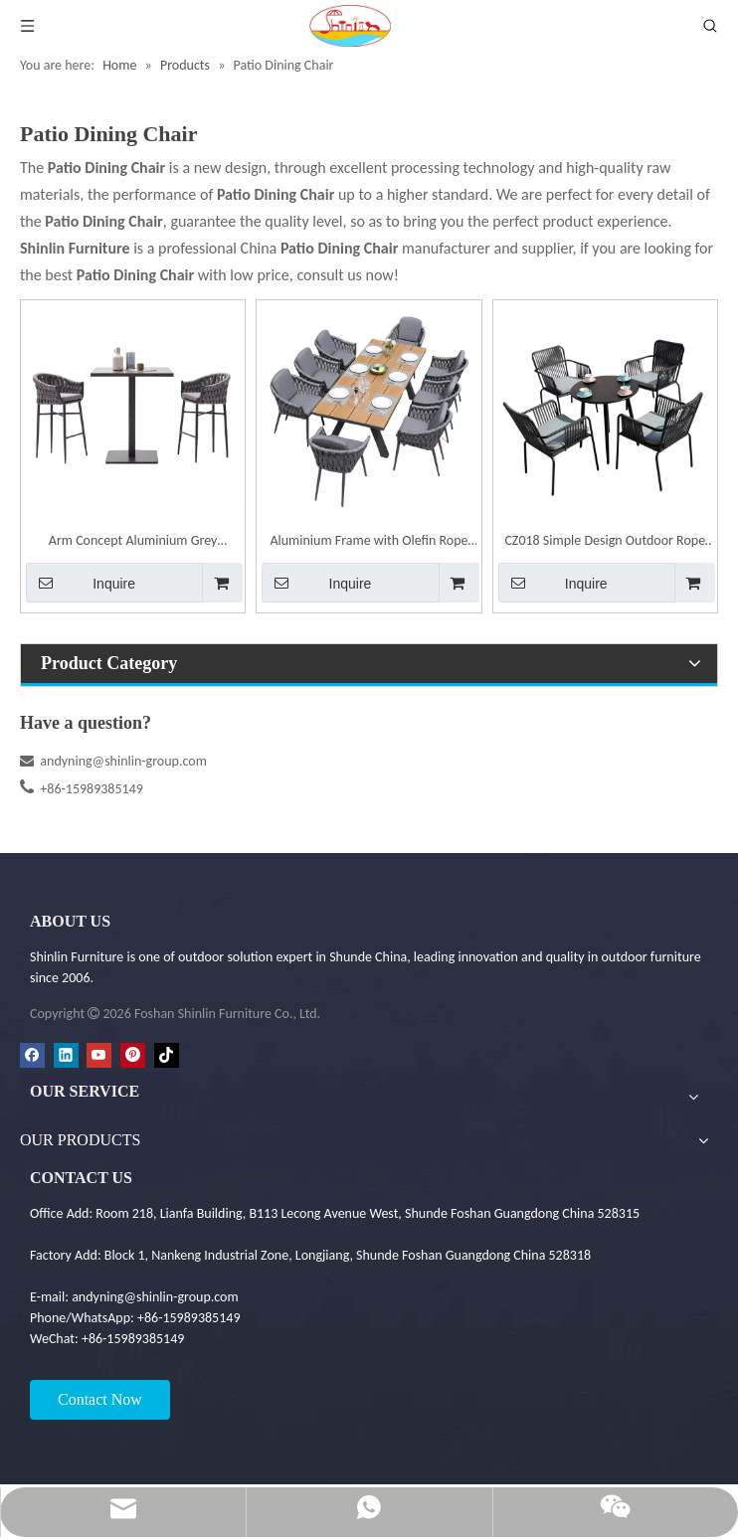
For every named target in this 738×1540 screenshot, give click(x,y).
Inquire (80, 582)
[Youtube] (99, 1055)
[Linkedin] (66, 1055)
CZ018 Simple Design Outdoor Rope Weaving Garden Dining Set (604, 542)
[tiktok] (166, 1055)
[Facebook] (32, 1055)
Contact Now (100, 1399)
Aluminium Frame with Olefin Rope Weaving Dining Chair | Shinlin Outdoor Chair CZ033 (368, 542)
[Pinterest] (132, 1055)
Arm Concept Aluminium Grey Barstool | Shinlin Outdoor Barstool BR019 (133, 542)
